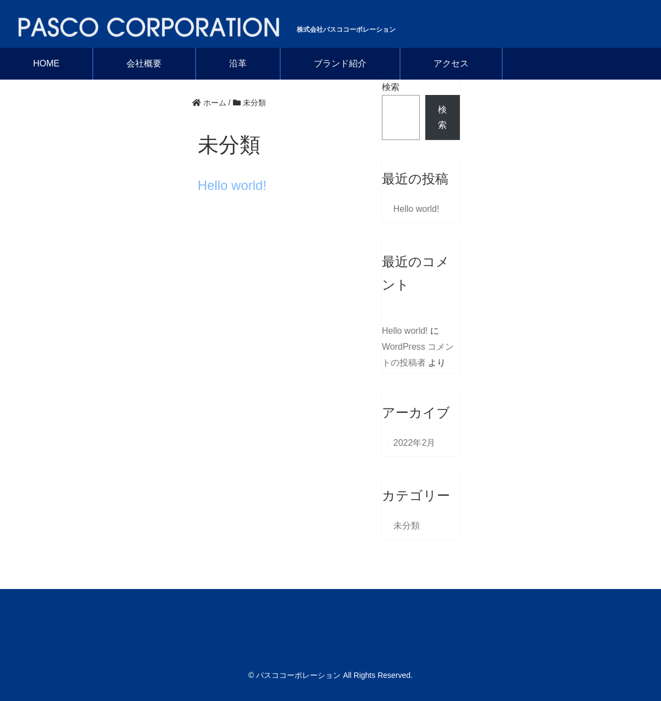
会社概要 (144, 63)
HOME (46, 63)
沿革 (238, 63)
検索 (390, 87)
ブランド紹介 (340, 63)
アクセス (451, 63)
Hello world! (232, 185)
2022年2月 (414, 442)
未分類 (406, 525)
